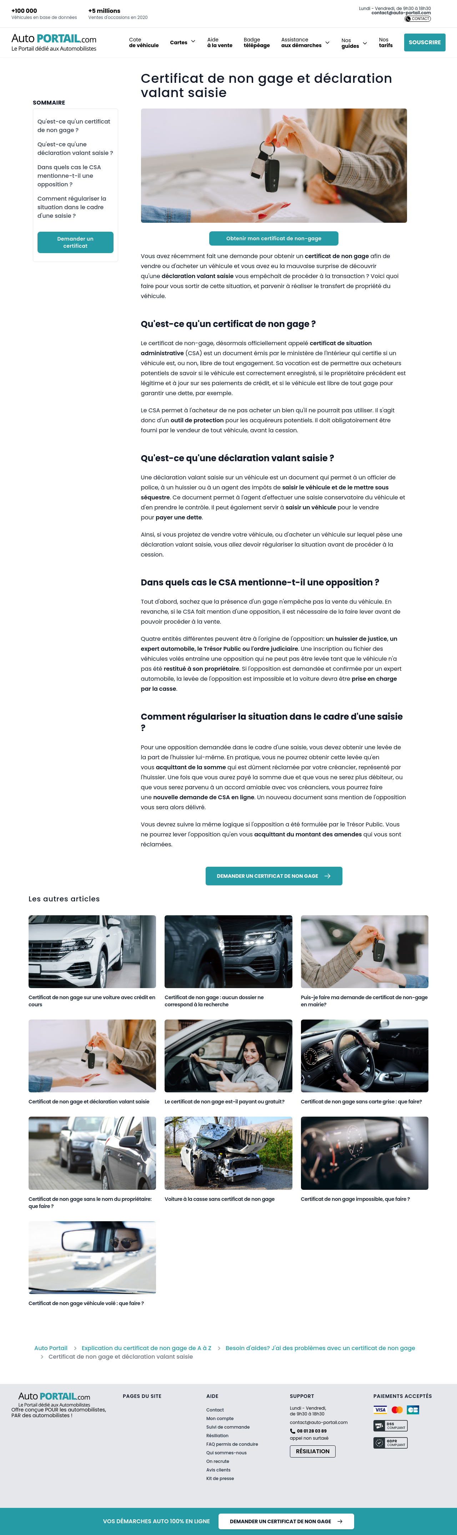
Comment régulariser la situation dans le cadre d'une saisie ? (71, 207)
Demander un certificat (75, 242)
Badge (257, 42)
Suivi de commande (228, 1427)
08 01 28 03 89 (312, 1431)
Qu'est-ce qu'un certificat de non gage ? (73, 125)
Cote (144, 42)
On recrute (217, 1461)
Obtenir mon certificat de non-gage (273, 238)
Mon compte (219, 1418)
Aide (219, 42)
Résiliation (217, 1436)
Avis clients (218, 1470)
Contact (215, 1410)
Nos (386, 42)
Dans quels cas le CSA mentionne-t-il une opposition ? (69, 175)
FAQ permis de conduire (232, 1444)
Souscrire (425, 42)
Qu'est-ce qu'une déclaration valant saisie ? (75, 148)
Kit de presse (220, 1478)
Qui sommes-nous (226, 1453)
